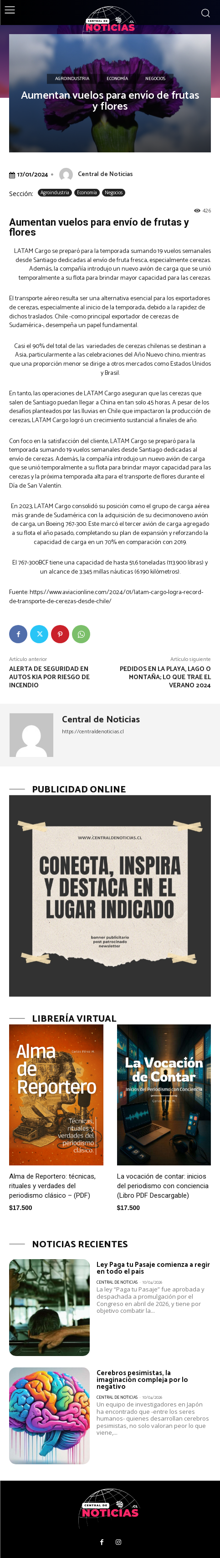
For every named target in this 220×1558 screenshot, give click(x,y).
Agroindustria (72, 79)
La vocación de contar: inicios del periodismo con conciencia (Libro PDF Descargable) (163, 1186)
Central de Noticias (105, 174)
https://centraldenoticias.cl (93, 731)
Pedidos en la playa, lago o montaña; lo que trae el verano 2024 (165, 677)
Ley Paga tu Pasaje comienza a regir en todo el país (153, 1268)
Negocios (155, 79)
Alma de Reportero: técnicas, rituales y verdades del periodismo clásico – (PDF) (52, 1186)
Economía (117, 79)
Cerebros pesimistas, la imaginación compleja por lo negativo (142, 1379)
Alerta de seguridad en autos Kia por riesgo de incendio (49, 677)
